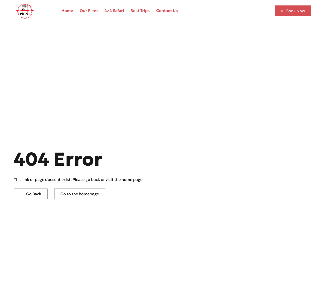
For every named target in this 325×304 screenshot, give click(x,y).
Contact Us (167, 10)
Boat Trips (140, 10)
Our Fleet (89, 10)
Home (67, 10)
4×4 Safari (114, 10)
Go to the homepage (79, 193)
